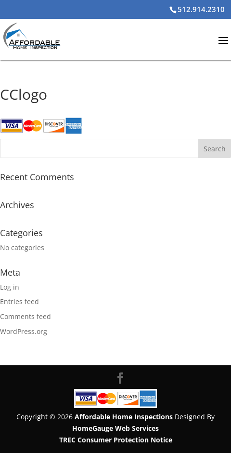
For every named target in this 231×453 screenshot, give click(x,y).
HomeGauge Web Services (115, 428)
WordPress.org (23, 331)
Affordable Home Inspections (124, 416)
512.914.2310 (201, 9)
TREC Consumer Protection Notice (115, 439)
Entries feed (19, 301)
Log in (9, 287)
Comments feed (25, 316)
